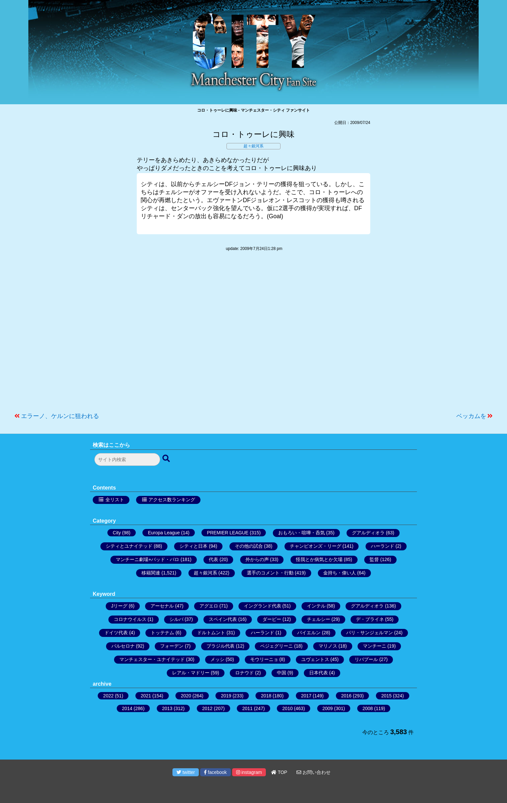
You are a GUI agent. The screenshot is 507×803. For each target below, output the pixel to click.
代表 (213, 559)
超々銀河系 (253, 146)
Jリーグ (119, 606)
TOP (279, 772)
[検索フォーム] (127, 459)
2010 (287, 708)
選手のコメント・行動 (270, 572)
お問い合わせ (314, 772)
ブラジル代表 (220, 646)
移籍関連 (150, 572)
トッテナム (162, 632)
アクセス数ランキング (171, 499)
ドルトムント (211, 632)
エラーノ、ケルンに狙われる (60, 416)
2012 (207, 708)
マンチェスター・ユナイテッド (152, 659)
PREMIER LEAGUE (227, 532)
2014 (127, 708)
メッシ (217, 659)
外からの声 (257, 559)
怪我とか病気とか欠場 (319, 559)
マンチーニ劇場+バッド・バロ (147, 559)
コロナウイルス (130, 619)
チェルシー (318, 619)
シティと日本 (193, 546)
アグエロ (208, 606)
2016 (346, 695)
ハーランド (382, 546)
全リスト (114, 499)
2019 (226, 695)
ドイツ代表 (116, 632)
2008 (368, 708)
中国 (281, 672)
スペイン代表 (223, 619)
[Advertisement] (253, 335)
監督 (374, 559)
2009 (328, 708)
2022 (108, 695)
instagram (249, 772)
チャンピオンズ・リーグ (315, 546)
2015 (386, 695)
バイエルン (309, 632)
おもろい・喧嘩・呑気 (301, 532)
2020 (186, 695)
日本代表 (318, 672)
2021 (146, 695)
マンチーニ (374, 646)
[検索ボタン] (166, 458)
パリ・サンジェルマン (369, 632)
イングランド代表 (262, 606)
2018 (266, 695)
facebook (215, 772)
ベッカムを (471, 416)
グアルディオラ (368, 532)
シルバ (176, 619)
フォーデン (171, 646)
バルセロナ (123, 646)
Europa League (164, 532)
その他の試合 (249, 546)
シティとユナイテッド (129, 546)
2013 (167, 708)
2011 (247, 708)
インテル (316, 606)
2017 (306, 695)
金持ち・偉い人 (339, 572)
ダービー (272, 619)
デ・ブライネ (370, 619)
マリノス (328, 646)
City (117, 532)
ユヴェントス (315, 659)
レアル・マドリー (190, 672)
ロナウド (244, 672)
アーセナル (162, 606)
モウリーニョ (264, 659)
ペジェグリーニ (276, 646)
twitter (185, 772)
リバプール (366, 659)
